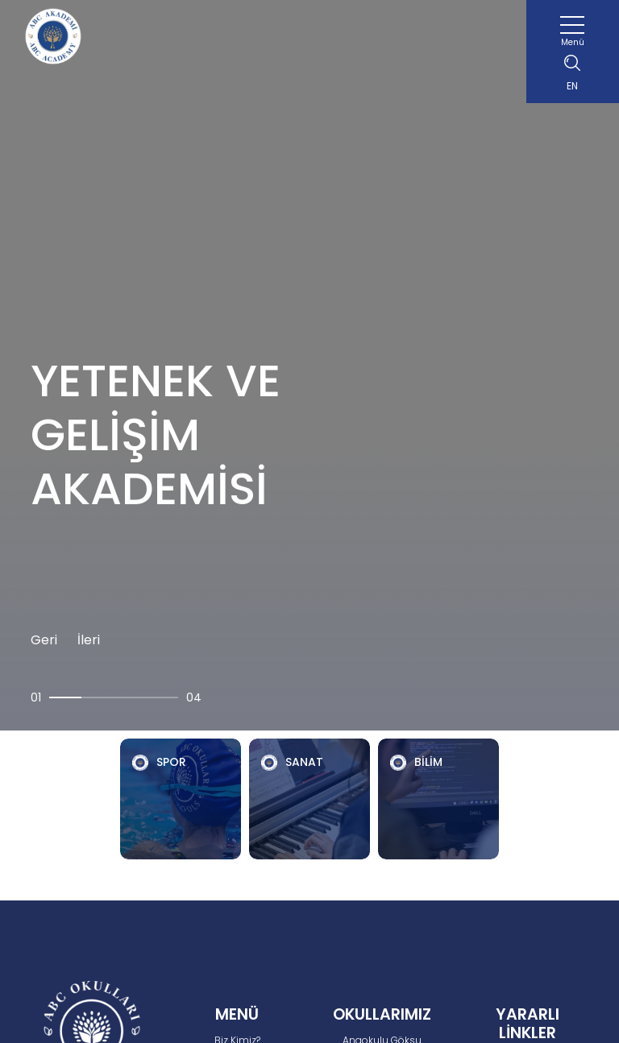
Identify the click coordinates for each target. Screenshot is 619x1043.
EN (572, 86)
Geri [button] (44, 640)
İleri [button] (88, 640)
